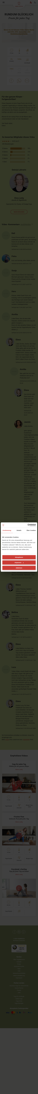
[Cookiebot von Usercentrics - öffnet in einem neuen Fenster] (27, 525)
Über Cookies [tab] (31, 530)
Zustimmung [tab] (7, 530)
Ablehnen (19, 568)
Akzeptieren (19, 557)
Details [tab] (19, 530)
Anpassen (19, 562)
